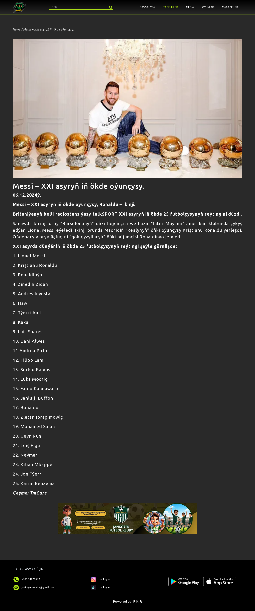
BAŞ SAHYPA (147, 7)
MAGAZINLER (230, 7)
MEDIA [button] (190, 7)
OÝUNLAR (208, 7)
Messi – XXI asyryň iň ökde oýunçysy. (48, 29)
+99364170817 (31, 579)
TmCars (38, 492)
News (16, 29)
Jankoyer (100, 579)
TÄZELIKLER (170, 7)
